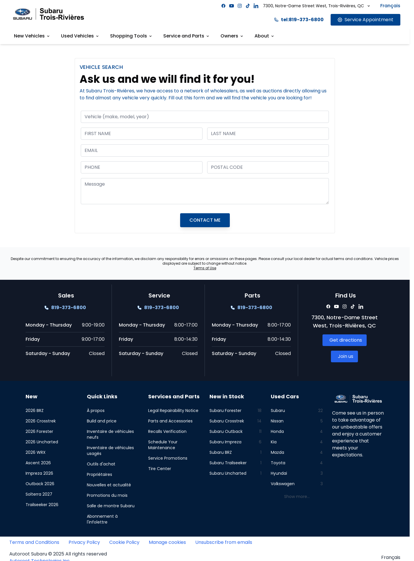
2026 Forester (39, 431)
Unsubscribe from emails (223, 542)
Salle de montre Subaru (111, 506)
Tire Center (159, 469)
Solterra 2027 (39, 494)
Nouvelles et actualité (109, 485)
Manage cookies (167, 542)
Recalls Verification (167, 431)
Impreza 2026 (39, 473)
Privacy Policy (84, 542)
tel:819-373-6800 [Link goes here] (299, 19)
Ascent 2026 (38, 463)
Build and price (102, 421)
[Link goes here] (365, 20)
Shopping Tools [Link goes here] (131, 36)
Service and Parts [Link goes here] (186, 36)
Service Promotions (167, 458)
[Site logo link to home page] (48, 13)
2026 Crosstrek (41, 421)
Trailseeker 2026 (42, 505)
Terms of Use (204, 268)
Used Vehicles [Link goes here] (80, 36)
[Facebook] (223, 5)
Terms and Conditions (34, 542)
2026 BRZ (35, 410)
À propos (96, 410)
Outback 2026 (40, 484)
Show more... (297, 496)
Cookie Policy (124, 542)
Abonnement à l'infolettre (102, 519)
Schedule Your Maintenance (163, 445)
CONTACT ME (205, 220)
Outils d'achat (101, 464)
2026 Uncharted (42, 442)
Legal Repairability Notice (173, 410)
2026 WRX (36, 452)
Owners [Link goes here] (232, 36)
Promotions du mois (107, 495)
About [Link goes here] (265, 36)
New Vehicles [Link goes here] (32, 36)
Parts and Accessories (170, 421)
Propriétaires (99, 474)
